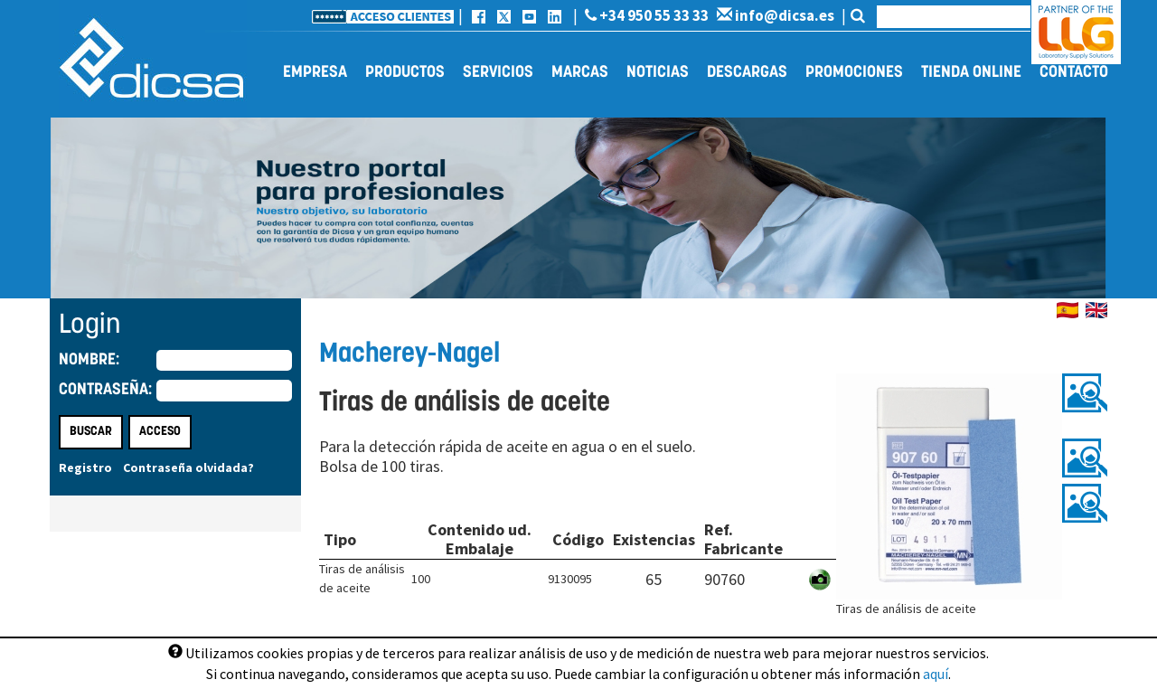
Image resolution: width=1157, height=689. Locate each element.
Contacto (1073, 72)
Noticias (657, 72)
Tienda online (971, 72)
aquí (935, 674)
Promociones (854, 72)
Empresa (315, 72)
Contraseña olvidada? (188, 467)
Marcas (579, 72)
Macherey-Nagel (409, 355)
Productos (405, 72)
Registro (85, 467)
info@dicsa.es (775, 15)
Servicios (498, 72)
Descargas (747, 72)
